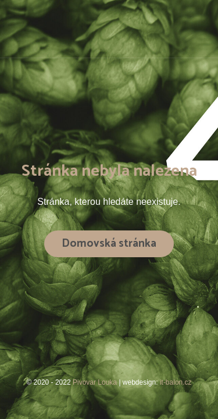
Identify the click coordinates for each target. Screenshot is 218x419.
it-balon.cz (176, 382)
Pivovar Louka (96, 382)
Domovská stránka (109, 244)
